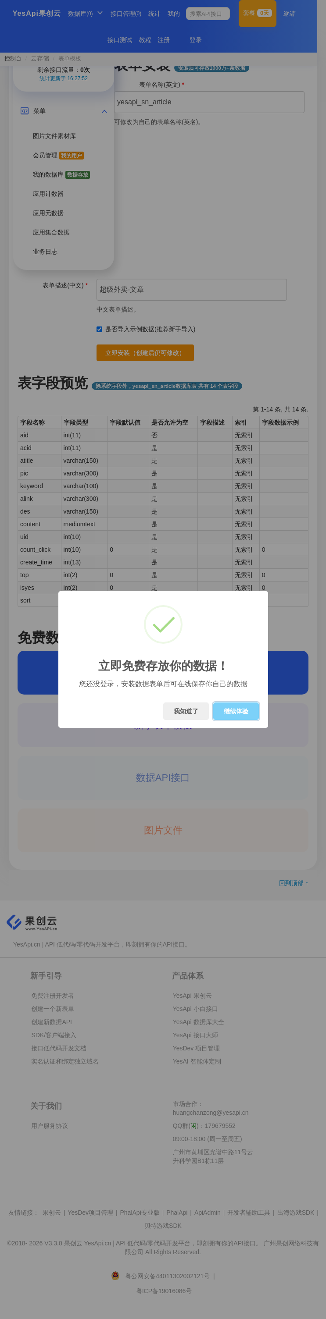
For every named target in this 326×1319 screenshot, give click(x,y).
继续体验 (236, 711)
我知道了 (186, 711)
